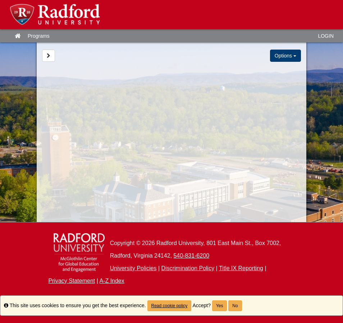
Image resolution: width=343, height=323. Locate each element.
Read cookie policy (169, 305)
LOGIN (326, 36)
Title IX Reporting (241, 268)
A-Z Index (111, 281)
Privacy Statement (71, 281)
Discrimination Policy (188, 268)
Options (285, 56)
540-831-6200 (191, 256)
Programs (39, 36)
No (235, 305)
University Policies (133, 268)
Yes (219, 305)
